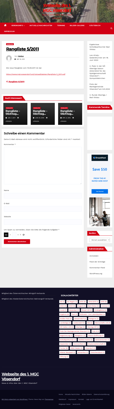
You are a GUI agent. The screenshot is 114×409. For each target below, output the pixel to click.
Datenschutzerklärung (101, 394)
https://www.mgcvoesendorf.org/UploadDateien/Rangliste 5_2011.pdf (35, 74)
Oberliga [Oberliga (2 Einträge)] (80, 327)
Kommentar (10, 144)
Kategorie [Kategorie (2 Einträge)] (94, 318)
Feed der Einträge (97, 262)
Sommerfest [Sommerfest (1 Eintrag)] (79, 344)
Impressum (9, 31)
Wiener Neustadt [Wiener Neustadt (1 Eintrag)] (67, 352)
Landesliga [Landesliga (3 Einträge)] (65, 323)
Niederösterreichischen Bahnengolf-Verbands (33, 299)
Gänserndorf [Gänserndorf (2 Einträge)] (80, 318)
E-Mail (6, 203)
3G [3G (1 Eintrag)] (62, 302)
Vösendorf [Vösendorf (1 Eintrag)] (90, 348)
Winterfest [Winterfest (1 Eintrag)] (83, 352)
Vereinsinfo (17, 25)
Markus (21, 56)
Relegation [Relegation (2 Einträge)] (80, 335)
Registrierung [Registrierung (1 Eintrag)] (66, 335)
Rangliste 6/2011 (15, 81)
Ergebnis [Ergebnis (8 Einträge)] (64, 314)
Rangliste (10, 44)
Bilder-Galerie (77, 25)
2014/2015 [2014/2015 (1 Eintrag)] (93, 302)
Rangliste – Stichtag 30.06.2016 (40, 113)
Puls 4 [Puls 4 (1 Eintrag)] (95, 331)
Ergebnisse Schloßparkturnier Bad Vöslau (100, 46)
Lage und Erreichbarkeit (94, 399)
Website (7, 217)
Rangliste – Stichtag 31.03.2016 (67, 113)
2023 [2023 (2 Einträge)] (72, 306)
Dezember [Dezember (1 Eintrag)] (74, 310)
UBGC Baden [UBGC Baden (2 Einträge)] (77, 348)
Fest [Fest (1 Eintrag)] (74, 314)
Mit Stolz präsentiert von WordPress (15, 399)
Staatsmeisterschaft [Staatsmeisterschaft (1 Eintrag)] (97, 344)
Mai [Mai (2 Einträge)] (89, 323)
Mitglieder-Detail (64, 404)
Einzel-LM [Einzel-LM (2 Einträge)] (87, 310)
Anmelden (94, 256)
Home (61, 394)
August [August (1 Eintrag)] (81, 306)
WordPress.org (96, 273)
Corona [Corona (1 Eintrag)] (105, 306)
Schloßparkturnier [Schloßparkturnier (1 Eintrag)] (68, 340)
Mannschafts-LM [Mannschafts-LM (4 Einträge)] (102, 323)
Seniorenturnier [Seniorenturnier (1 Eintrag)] (102, 340)
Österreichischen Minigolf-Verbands (29, 293)
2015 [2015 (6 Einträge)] (104, 302)
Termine (61, 25)
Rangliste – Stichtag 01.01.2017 (13, 113)
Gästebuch (95, 25)
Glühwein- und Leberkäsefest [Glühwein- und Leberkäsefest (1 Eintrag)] (92, 314)
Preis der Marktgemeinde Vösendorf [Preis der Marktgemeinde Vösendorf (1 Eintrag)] (75, 331)
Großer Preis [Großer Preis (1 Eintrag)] (66, 318)
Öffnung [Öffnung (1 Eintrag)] (64, 356)
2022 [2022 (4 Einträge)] (63, 306)
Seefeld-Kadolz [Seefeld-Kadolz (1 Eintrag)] (85, 340)
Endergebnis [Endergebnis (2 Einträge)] (100, 310)
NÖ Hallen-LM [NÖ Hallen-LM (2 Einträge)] (66, 327)
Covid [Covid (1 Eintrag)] (63, 310)
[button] (111, 28)
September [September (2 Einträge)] (65, 344)
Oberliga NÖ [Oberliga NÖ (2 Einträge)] (93, 327)
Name (6, 190)
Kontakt (81, 399)
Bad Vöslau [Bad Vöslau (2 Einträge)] (93, 306)
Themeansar (49, 399)
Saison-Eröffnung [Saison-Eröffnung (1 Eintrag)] (96, 335)
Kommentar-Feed (97, 268)
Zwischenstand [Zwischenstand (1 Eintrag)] (97, 352)
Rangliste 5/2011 (22, 49)
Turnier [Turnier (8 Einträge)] (64, 348)
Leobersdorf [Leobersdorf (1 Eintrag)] (79, 323)
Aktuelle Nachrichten (41, 25)
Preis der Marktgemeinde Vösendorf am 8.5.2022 (100, 86)
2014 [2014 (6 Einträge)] (83, 302)
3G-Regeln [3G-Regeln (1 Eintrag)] (72, 302)
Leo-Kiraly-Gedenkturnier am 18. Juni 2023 (99, 57)
